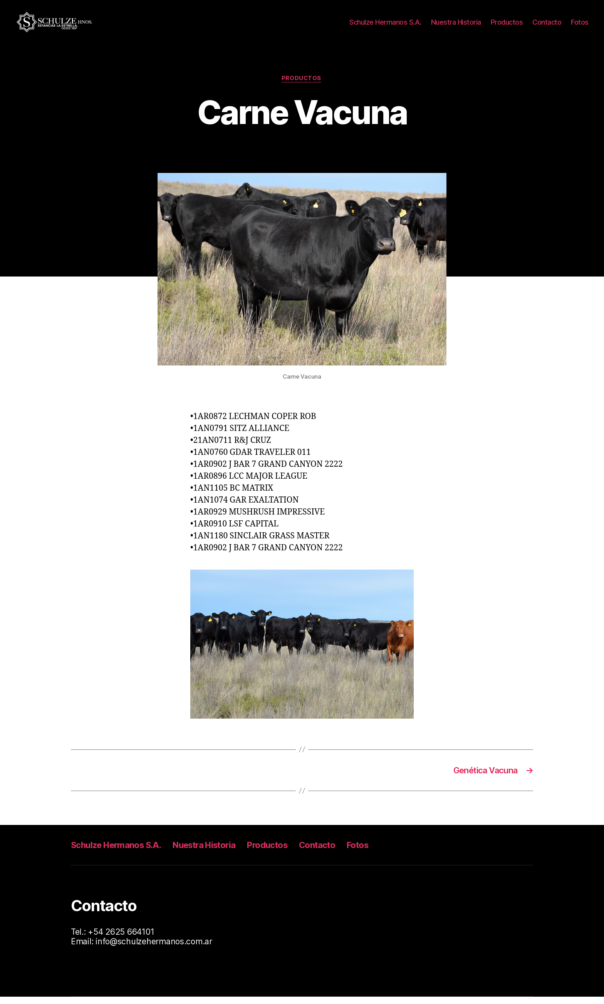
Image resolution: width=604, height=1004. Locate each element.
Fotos (580, 25)
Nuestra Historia (456, 25)
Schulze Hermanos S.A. (385, 25)
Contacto (546, 25)
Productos (507, 25)
